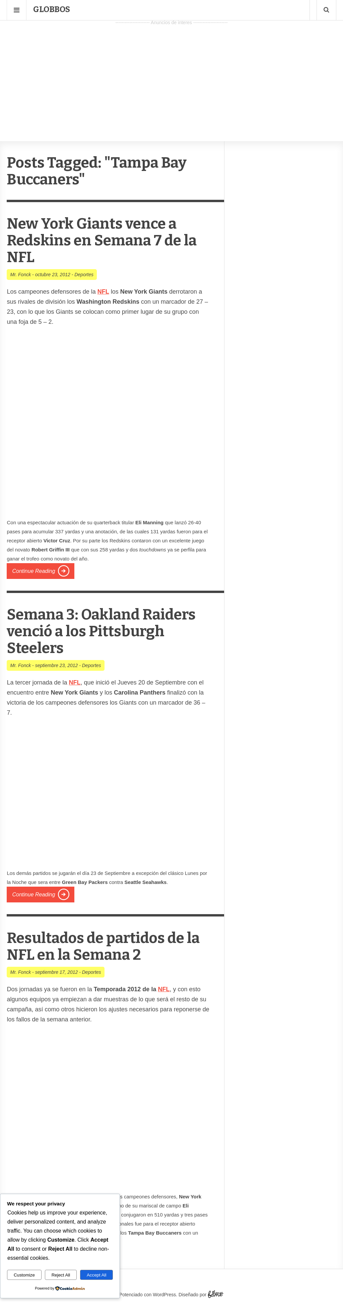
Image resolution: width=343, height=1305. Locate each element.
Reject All (61, 1275)
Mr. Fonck (20, 274)
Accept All (97, 1275)
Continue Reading (33, 571)
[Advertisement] (171, 74)
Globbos (51, 9)
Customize (24, 1275)
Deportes (83, 274)
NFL (163, 989)
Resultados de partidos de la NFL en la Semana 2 (103, 946)
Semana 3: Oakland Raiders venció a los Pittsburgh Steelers (101, 631)
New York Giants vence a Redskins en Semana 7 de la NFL (102, 240)
